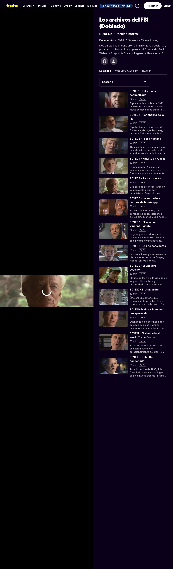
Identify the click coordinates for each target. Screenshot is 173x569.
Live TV (67, 5)
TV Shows (55, 5)
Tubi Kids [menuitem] (91, 5)
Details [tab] (146, 71)
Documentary (107, 40)
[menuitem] (29, 6)
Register (153, 5)
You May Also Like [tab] (126, 71)
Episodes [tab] (105, 70)
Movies (42, 5)
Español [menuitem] (79, 5)
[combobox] (124, 81)
